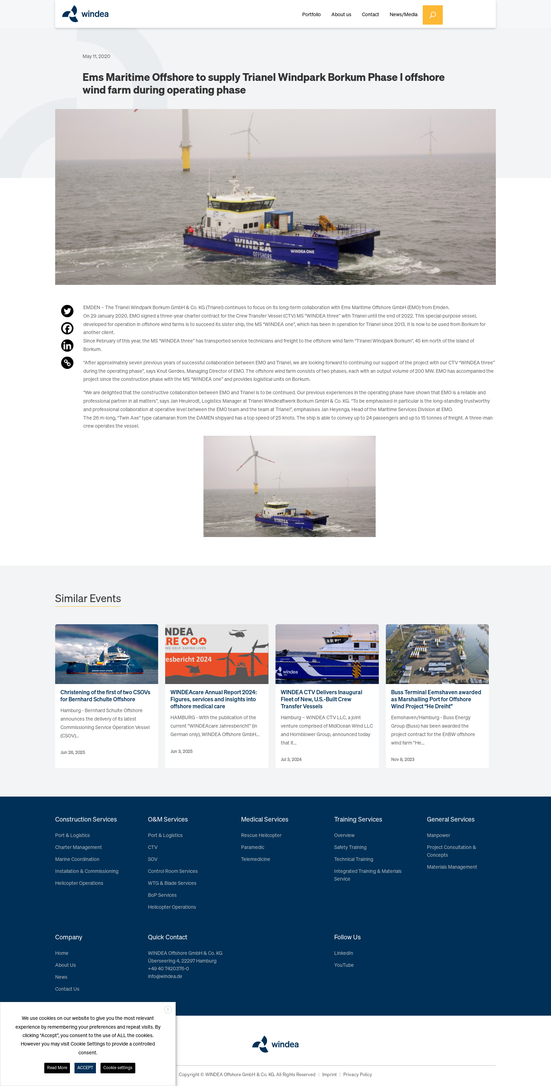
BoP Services (162, 895)
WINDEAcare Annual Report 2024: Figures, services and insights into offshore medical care (213, 700)
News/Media (403, 14)
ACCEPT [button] (85, 1068)
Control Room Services (173, 871)
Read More (57, 1068)
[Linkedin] (67, 345)
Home (62, 953)
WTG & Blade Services (172, 883)
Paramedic (252, 847)
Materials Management (452, 867)
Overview (344, 835)
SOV (152, 859)
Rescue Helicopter (261, 835)
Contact (370, 14)
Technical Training (353, 859)
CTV (152, 847)
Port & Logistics (72, 835)
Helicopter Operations (79, 883)
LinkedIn (343, 953)
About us (341, 14)
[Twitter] (67, 311)
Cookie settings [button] (117, 1068)
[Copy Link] (67, 363)
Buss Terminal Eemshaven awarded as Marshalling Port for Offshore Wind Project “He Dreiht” (436, 700)
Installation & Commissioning (86, 871)
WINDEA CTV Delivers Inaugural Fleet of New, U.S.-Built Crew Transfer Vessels (321, 700)
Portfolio (311, 14)
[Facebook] (67, 328)
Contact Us (67, 989)
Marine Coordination (77, 859)
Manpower (438, 835)
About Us (65, 965)
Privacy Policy (357, 1075)
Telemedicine (255, 859)
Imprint (329, 1075)
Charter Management (78, 847)
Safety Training (350, 847)
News (61, 977)
